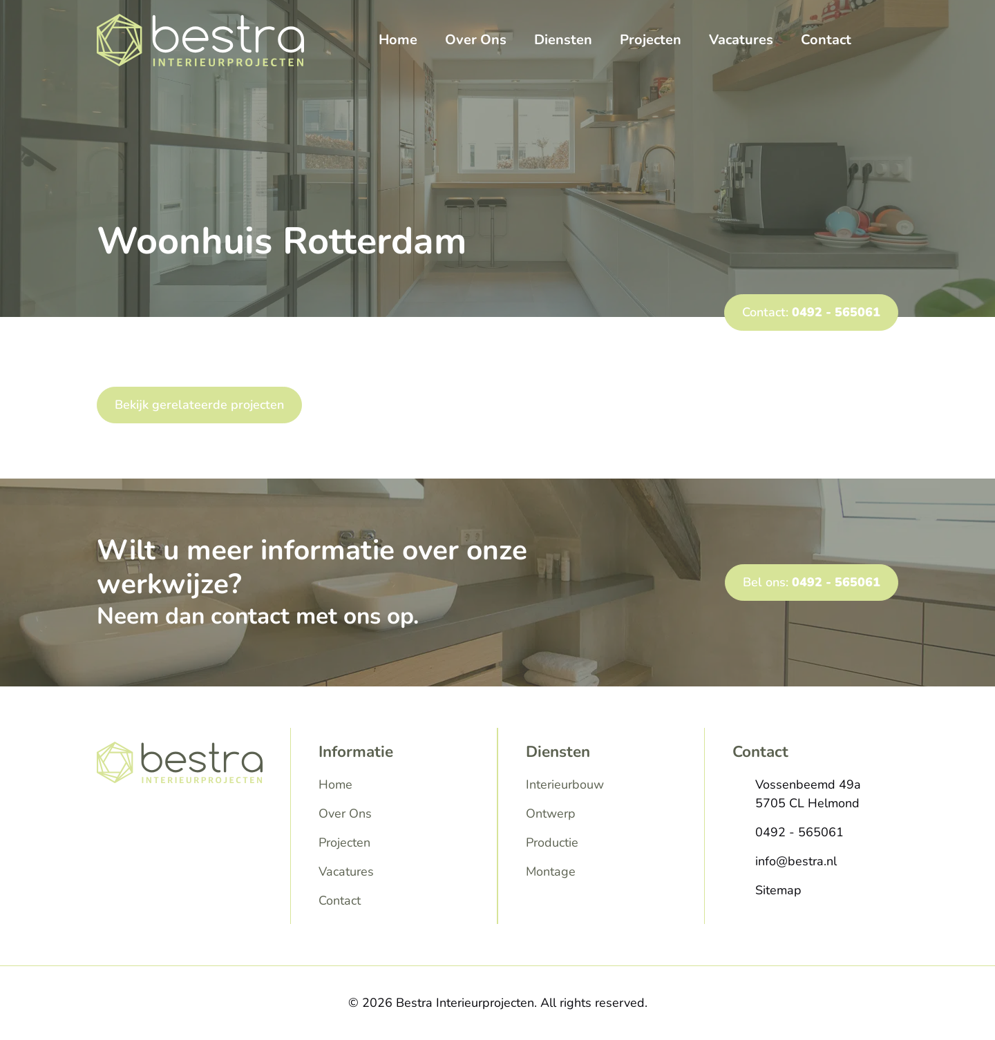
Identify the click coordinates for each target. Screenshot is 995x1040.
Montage (551, 871)
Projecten (650, 39)
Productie (552, 842)
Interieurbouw (565, 784)
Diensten (563, 39)
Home (398, 39)
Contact (826, 39)
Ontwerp (551, 813)
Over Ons (475, 39)
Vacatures (741, 39)
